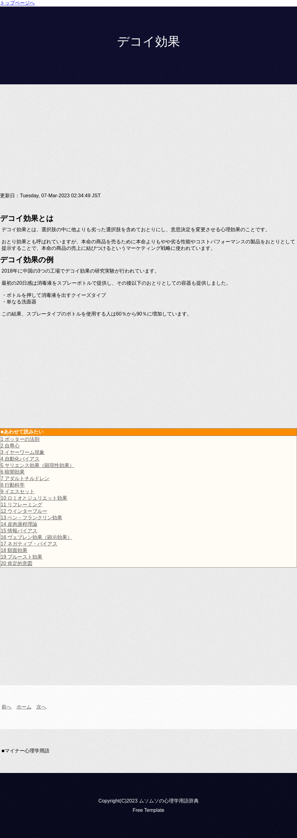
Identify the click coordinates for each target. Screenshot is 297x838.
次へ (41, 706)
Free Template (149, 810)
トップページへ (17, 3)
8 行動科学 (13, 485)
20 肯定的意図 (16, 563)
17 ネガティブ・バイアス (29, 543)
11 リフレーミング (21, 504)
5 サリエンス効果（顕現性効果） (37, 465)
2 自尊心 (10, 445)
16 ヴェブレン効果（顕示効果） (36, 537)
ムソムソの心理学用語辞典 (169, 800)
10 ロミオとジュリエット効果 (34, 498)
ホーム (23, 706)
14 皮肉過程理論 (19, 524)
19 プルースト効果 (21, 556)
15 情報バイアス (19, 530)
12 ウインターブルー (24, 511)
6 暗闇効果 (13, 472)
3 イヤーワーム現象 (22, 452)
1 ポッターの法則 (20, 439)
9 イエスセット (18, 491)
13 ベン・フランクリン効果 (31, 517)
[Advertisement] (148, 143)
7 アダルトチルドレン (25, 478)
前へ (7, 706)
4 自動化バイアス (20, 458)
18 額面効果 (14, 550)
